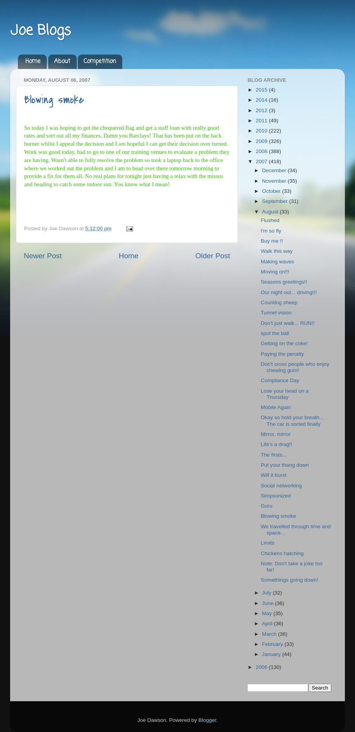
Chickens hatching (282, 553)
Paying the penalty (282, 354)
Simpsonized (276, 496)
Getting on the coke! (284, 343)
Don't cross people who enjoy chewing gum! (295, 367)
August (271, 212)
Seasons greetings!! (284, 282)
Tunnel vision (276, 313)
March (270, 634)
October (272, 191)
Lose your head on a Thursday (285, 394)
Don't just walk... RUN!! (288, 323)
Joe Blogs (40, 31)
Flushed (270, 220)
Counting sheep (279, 302)
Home (32, 61)
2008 (262, 151)
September (275, 201)
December (275, 170)
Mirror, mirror (276, 434)
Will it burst (273, 475)
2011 (262, 120)
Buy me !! (272, 241)
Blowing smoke (54, 100)
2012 (262, 110)
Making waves (277, 262)
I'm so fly (271, 231)
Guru (266, 506)
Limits (267, 543)
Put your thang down (285, 465)
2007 (262, 161)
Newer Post (43, 256)
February (273, 644)
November (275, 181)
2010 (262, 131)
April (268, 623)
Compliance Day (280, 380)
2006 (262, 667)
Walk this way (277, 251)
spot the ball (275, 333)
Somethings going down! (289, 580)
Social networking (281, 486)
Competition (100, 61)
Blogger (207, 720)
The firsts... (274, 455)
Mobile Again (276, 407)
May (267, 613)
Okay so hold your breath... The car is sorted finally (292, 421)
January (272, 654)
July (267, 593)
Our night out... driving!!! (289, 292)
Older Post (212, 256)
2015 (262, 90)
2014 (262, 100)
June (268, 603)
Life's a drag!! (276, 444)
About (62, 61)
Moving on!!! (275, 272)
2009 (262, 141)
